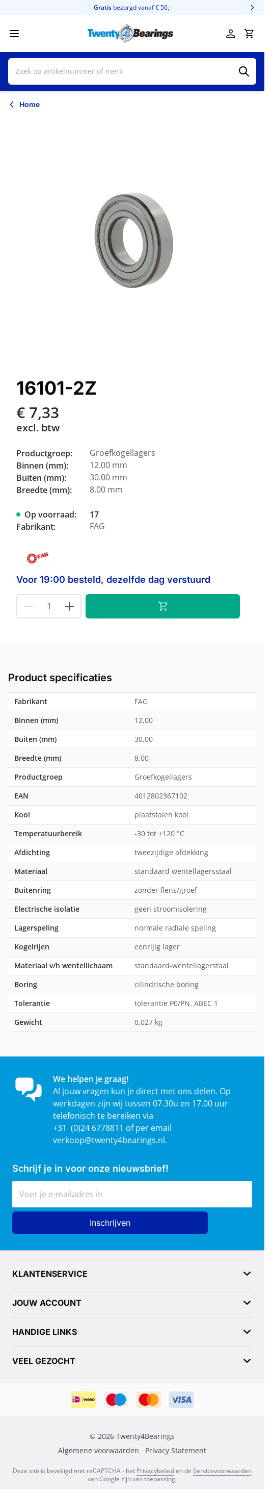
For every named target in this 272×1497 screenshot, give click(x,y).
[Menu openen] (14, 34)
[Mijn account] (231, 34)
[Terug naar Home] (24, 104)
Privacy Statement (175, 1451)
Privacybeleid (155, 1470)
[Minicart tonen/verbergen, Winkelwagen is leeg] (249, 34)
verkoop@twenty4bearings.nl (109, 1140)
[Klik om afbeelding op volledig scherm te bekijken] (132, 241)
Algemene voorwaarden (98, 1451)
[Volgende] (252, 8)
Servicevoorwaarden (222, 1470)
